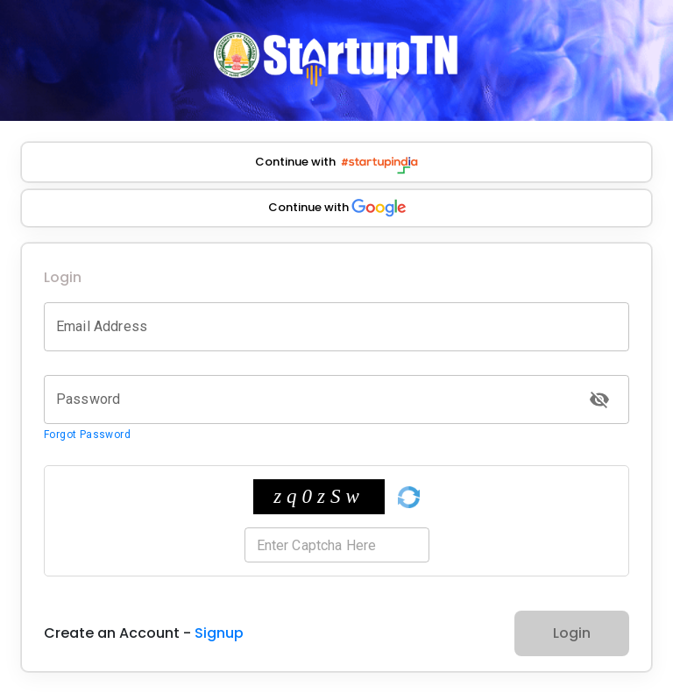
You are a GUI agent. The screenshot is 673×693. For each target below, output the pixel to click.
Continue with (336, 164)
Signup (219, 633)
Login (572, 633)
